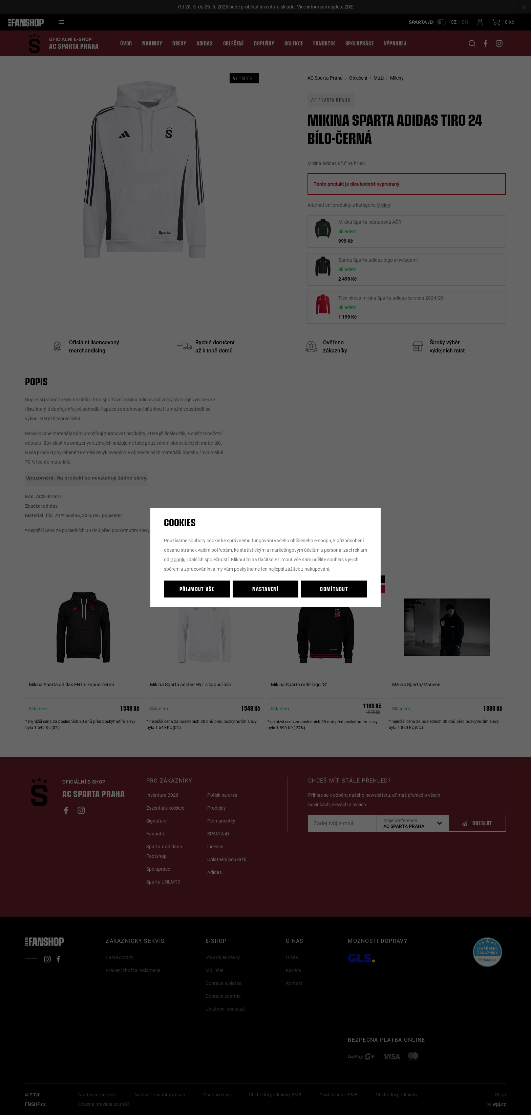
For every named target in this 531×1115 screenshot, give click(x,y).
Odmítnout (334, 589)
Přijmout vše (196, 589)
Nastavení (265, 589)
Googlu (178, 559)
